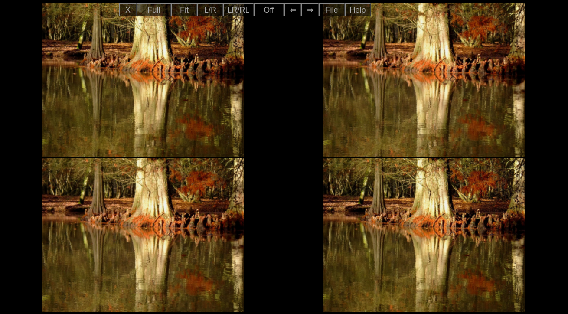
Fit (184, 10)
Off (269, 10)
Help (357, 10)
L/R (210, 10)
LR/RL (238, 10)
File (331, 10)
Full (153, 10)
